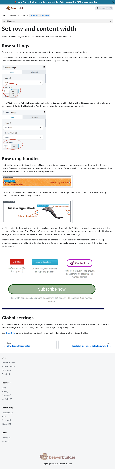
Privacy (6, 437)
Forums (6, 420)
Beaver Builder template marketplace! (42, 2)
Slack (5, 416)
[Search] (104, 8)
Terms (5, 441)
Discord (6, 424)
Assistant (6, 374)
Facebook (7, 412)
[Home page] (4, 15)
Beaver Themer (8, 366)
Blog (4, 387)
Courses (6, 395)
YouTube (7, 399)
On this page (9, 21)
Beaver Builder (8, 362)
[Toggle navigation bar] (3, 8)
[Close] (113, 2)
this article (10, 333)
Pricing (5, 391)
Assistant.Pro (90, 2)
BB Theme (6, 370)
